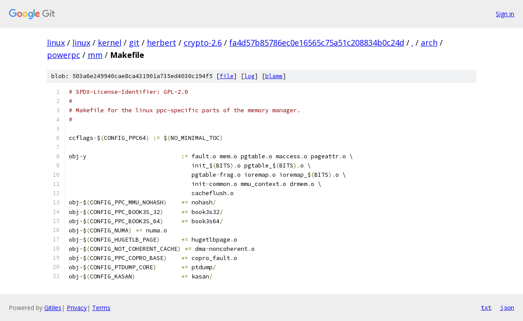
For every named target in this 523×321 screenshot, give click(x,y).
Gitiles (52, 307)
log (249, 76)
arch (429, 42)
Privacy (77, 307)
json (507, 307)
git (134, 42)
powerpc (63, 55)
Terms (101, 307)
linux (56, 42)
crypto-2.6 (203, 42)
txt (486, 307)
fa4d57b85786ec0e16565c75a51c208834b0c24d (316, 42)
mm (95, 55)
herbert (161, 42)
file (227, 76)
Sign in (505, 14)
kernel (109, 42)
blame (274, 76)
